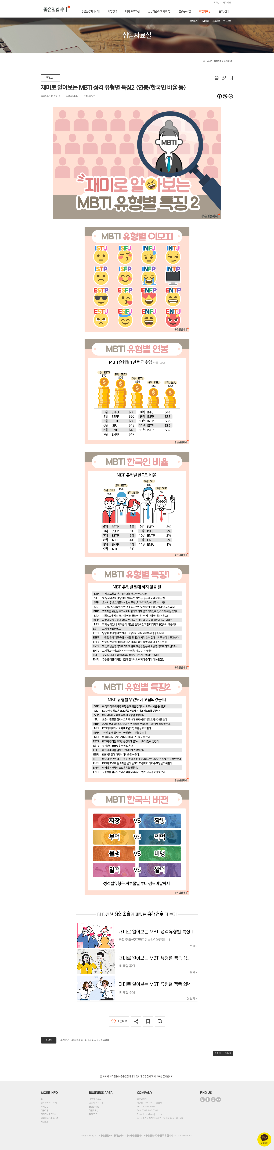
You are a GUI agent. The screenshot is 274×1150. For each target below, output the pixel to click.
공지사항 (227, 2)
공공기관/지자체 (96, 1103)
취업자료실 (94, 1110)
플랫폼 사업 (94, 1107)
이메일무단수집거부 (49, 1118)
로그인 (216, 2)
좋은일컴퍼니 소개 (49, 1103)
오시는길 (45, 1107)
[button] (218, 1053)
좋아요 (119, 1021)
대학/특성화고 (95, 1099)
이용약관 (45, 1110)
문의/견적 (93, 1114)
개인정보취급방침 (48, 1114)
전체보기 (50, 78)
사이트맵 (45, 1122)
